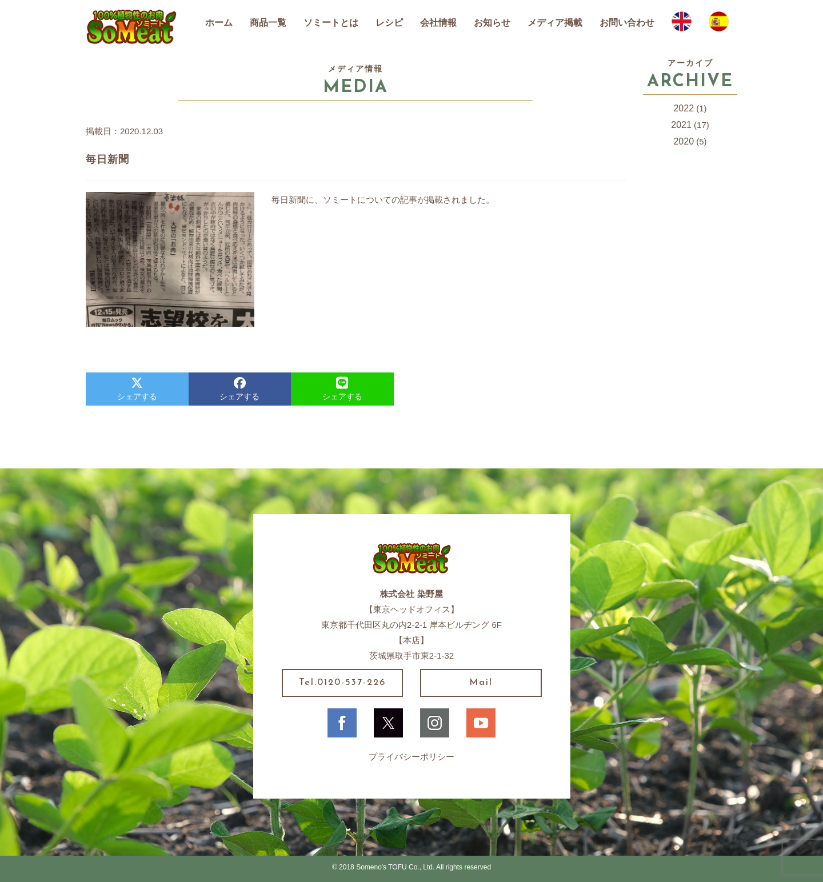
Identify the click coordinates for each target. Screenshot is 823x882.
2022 (683, 108)
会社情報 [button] (438, 22)
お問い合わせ (627, 22)
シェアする (137, 389)
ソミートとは (330, 22)
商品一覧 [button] (268, 22)
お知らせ (492, 22)
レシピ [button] (389, 22)
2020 (683, 141)
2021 (681, 125)
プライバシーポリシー (411, 756)
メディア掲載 (555, 22)
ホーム (219, 22)
